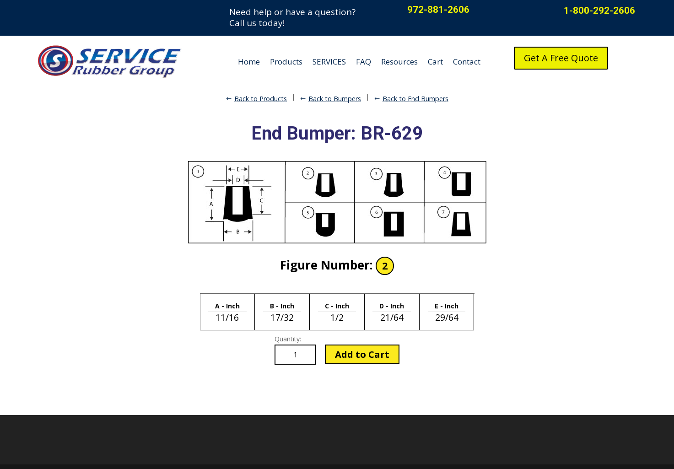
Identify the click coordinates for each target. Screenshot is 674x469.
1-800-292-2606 (599, 10)
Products (286, 61)
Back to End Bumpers (415, 98)
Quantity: (288, 338)
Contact (466, 61)
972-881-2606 (438, 9)
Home (249, 61)
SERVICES (329, 61)
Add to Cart (362, 354)
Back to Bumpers (334, 98)
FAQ (363, 61)
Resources (399, 61)
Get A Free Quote (561, 58)
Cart (435, 61)
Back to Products (260, 98)
